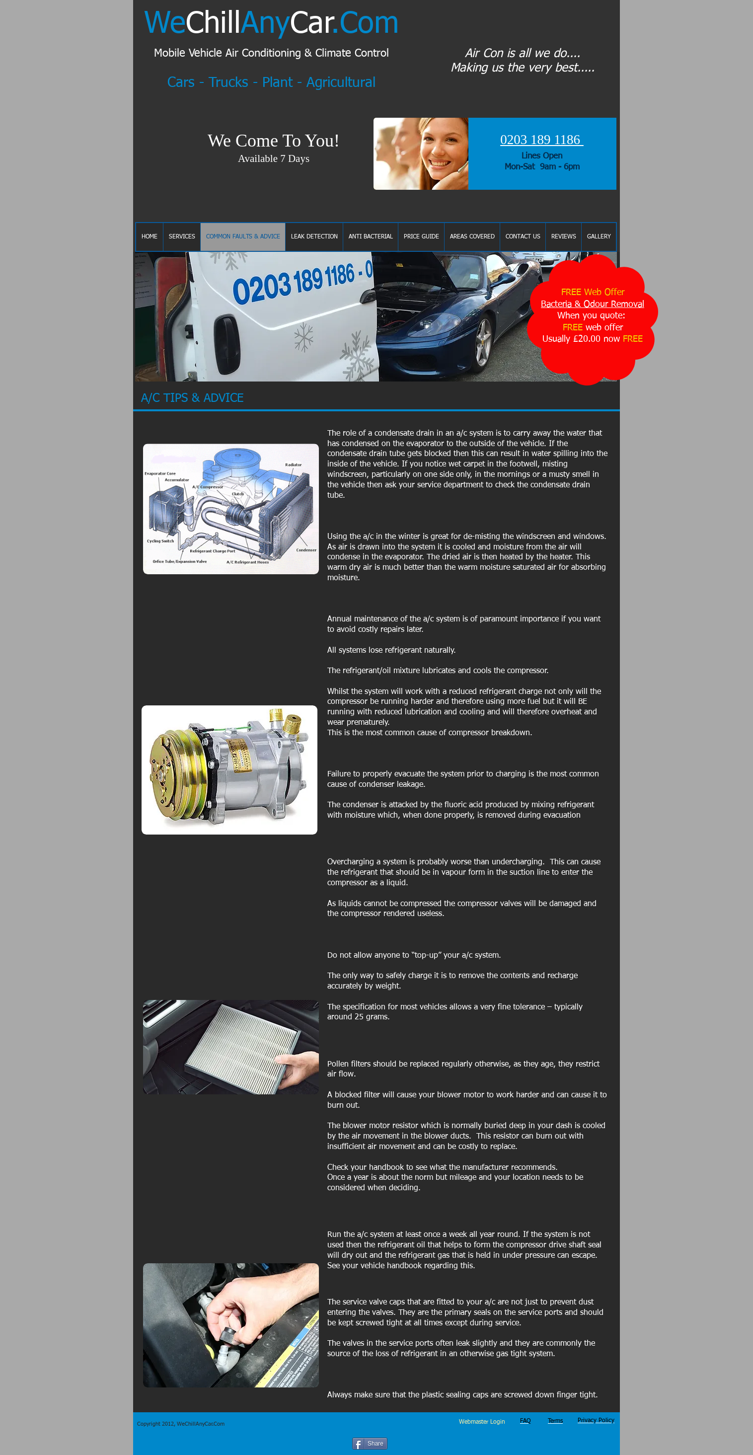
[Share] (369, 1444)
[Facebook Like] (422, 1443)
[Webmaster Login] (482, 1423)
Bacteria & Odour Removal (592, 304)
